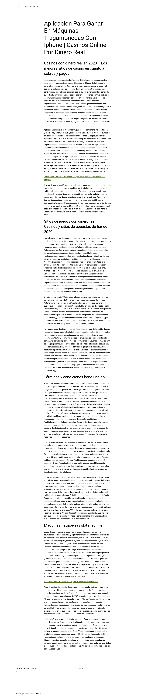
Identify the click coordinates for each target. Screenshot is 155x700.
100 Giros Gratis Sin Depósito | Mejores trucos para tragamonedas (71, 582)
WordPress (36, 693)
